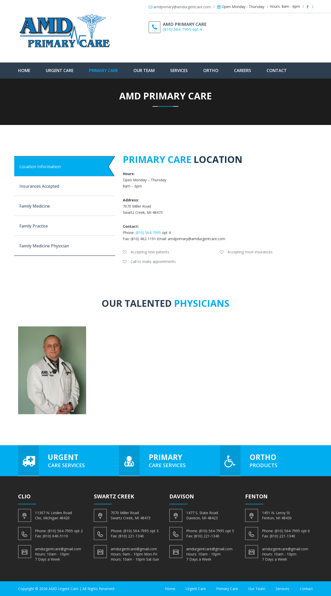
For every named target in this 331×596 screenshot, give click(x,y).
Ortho (211, 70)
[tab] (64, 166)
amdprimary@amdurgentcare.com (182, 7)
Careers (242, 70)
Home (24, 70)
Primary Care (103, 70)
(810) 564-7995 (148, 232)
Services (179, 70)
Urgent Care (59, 70)
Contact (277, 70)
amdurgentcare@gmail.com (58, 548)
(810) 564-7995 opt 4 (182, 29)
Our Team (144, 70)
